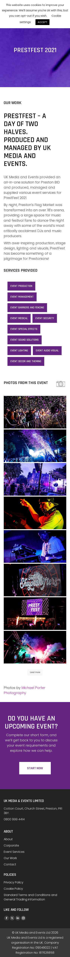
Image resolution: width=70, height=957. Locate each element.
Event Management (22, 297)
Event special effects (23, 329)
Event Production (21, 286)
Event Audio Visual (47, 350)
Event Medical (19, 318)
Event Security (44, 318)
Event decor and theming (25, 361)
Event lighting (19, 350)
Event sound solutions (24, 340)
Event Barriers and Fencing (27, 307)
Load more (35, 672)
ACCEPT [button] (42, 22)
